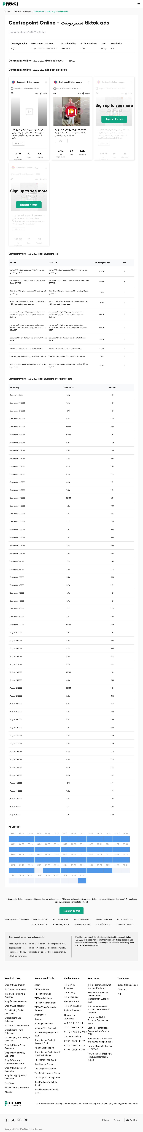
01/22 (81, 1041)
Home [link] (7, 11)
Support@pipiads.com (128, 985)
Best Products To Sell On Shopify (45, 1083)
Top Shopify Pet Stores (45, 1068)
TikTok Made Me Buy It (45, 1060)
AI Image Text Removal (45, 1028)
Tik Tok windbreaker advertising (38, 944)
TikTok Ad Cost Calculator (17, 1025)
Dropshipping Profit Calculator (14, 1031)
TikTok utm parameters (15, 989)
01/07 (81, 1049)
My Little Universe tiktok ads (127, 920)
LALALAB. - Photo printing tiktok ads (127, 924)
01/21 (66, 1045)
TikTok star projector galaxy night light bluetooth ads (38, 952)
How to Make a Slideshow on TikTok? (100, 1048)
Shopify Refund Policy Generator (15, 1054)
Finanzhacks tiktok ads (62, 920)
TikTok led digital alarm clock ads (18, 956)
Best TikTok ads (71, 1001)
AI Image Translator (43, 1023)
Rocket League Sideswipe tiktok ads (63, 924)
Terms (117, 1120)
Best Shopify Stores (43, 1064)
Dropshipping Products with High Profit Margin (47, 1054)
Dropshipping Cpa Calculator (13, 1019)
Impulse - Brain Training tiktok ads (106, 920)
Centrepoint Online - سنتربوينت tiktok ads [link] (51, 11)
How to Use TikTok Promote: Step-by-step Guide (98, 1020)
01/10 (81, 1045)
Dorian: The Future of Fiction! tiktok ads (42, 924)
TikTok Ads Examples (69, 986)
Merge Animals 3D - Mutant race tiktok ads (85, 920)
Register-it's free (114, 119)
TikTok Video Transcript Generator (45, 1009)
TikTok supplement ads (57, 952)
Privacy (105, 1120)
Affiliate (8, 1092)
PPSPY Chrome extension (17, 1087)
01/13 (74, 1045)
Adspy (37, 985)
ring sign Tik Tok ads (17, 948)
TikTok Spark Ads (42, 994)
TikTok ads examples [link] (22, 11)
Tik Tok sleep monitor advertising (58, 948)
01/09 (66, 1049)
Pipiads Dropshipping (44, 1048)
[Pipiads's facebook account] (7, 1120)
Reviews (38, 1019)
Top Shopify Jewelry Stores (47, 1073)
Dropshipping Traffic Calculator (14, 1012)
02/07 (66, 1041)
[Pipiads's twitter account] (13, 1120)
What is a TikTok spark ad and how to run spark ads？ (100, 1040)
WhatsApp (122, 989)
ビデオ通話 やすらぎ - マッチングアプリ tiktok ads (106, 924)
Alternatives (40, 1015)
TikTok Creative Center (45, 1003)
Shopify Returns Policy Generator (15, 1069)
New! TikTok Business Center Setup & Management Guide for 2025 (98, 997)
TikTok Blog (69, 992)
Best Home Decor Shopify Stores (46, 1091)
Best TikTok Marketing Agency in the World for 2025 (98, 1031)
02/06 (74, 1041)
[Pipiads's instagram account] (26, 1120)
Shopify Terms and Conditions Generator (15, 1062)
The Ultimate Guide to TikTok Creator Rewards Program (99, 1009)
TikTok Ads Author (72, 1006)
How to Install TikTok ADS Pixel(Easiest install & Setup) (100, 1057)
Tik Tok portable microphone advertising (58, 944)
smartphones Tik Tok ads (18, 952)
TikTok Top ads (71, 997)
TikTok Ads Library (43, 998)
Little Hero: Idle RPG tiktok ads (42, 920)
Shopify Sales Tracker (15, 985)
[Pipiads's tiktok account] (19, 1120)
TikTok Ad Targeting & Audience (15, 995)
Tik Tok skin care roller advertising (38, 948)
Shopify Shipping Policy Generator (15, 1077)
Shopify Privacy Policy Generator (15, 1047)
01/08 (74, 1049)
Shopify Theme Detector (16, 1001)
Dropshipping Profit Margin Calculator (17, 1039)
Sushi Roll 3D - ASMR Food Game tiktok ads (85, 924)
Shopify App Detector (15, 1006)
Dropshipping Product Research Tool (44, 1042)
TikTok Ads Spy (41, 989)
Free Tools (9, 1083)
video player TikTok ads (18, 944)
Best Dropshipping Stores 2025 (46, 1034)
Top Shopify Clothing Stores (47, 1077)
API (119, 994)
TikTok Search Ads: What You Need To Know (99, 986)
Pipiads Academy (72, 1010)
